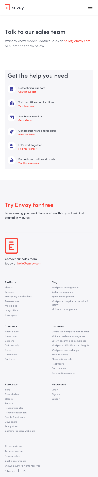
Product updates (14, 408)
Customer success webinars (20, 431)
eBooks (9, 399)
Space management (63, 297)
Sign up (56, 394)
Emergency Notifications (18, 297)
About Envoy (12, 332)
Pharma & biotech (62, 359)
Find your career (27, 149)
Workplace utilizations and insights (70, 345)
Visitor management (63, 292)
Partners (9, 359)
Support (56, 399)
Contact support (27, 92)
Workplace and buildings (65, 350)
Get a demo (24, 120)
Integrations (11, 310)
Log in (55, 390)
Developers (11, 315)
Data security (12, 345)
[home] (14, 7)
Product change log (16, 413)
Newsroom (11, 336)
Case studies (12, 394)
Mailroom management (65, 309)
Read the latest (26, 135)
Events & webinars (15, 417)
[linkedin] (24, 471)
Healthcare (58, 364)
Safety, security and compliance (69, 341)
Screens (9, 292)
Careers (9, 341)
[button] (89, 7)
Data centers (59, 368)
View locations (26, 106)
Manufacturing (60, 355)
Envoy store (11, 426)
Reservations (12, 301)
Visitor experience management (69, 336)
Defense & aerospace (63, 373)
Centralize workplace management (71, 332)
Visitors (8, 287)
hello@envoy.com (29, 263)
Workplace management (65, 287)
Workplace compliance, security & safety (70, 303)
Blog (7, 390)
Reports (9, 403)
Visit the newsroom (28, 163)
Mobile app (11, 306)
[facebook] (18, 471)
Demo (8, 350)
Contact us (11, 355)
